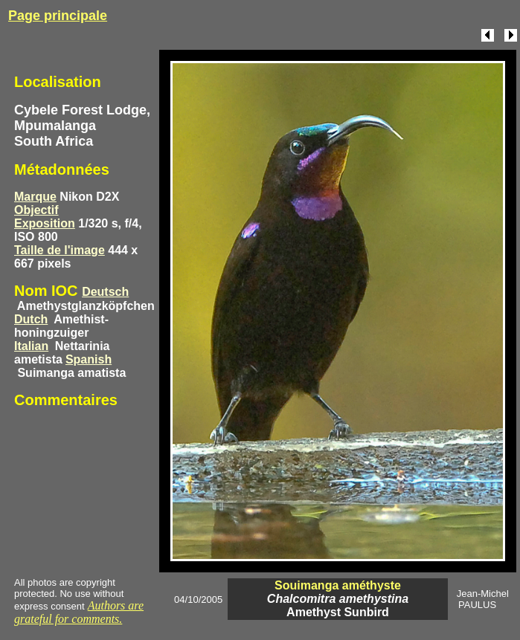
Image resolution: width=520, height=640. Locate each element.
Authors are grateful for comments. (79, 612)
